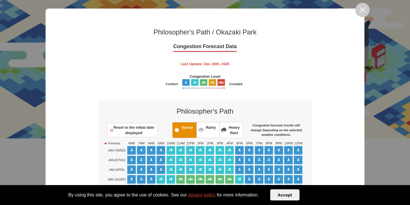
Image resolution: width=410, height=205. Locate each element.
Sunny (187, 127)
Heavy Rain (234, 130)
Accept (286, 194)
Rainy (211, 127)
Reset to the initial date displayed (134, 130)
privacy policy (202, 194)
